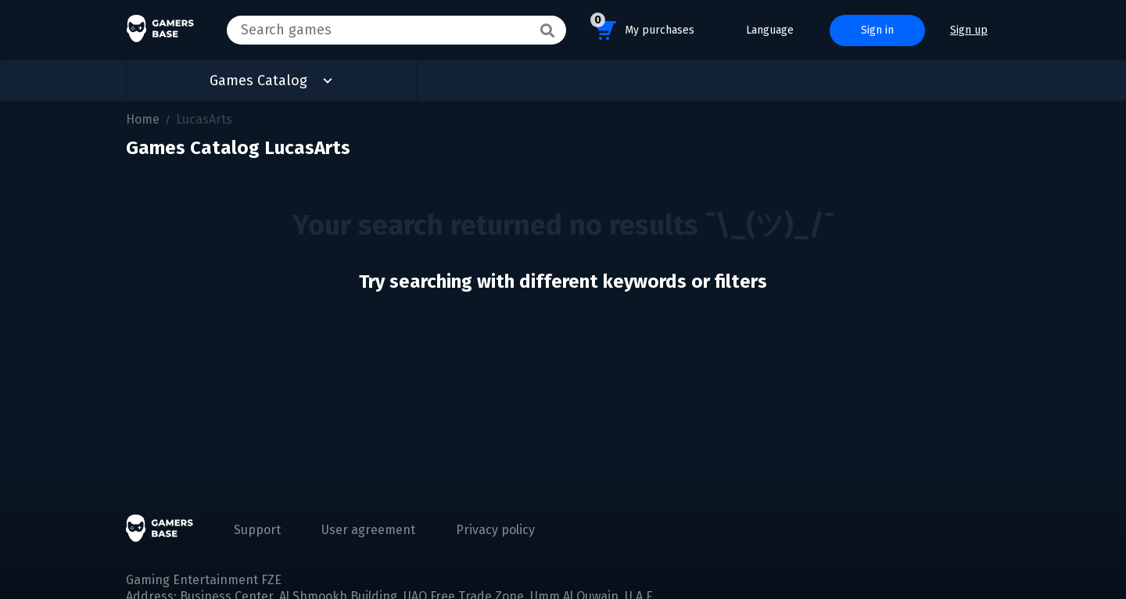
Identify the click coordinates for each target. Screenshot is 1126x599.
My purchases (642, 28)
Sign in (877, 30)
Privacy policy (495, 529)
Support (257, 529)
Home (143, 119)
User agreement (368, 529)
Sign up (969, 30)
